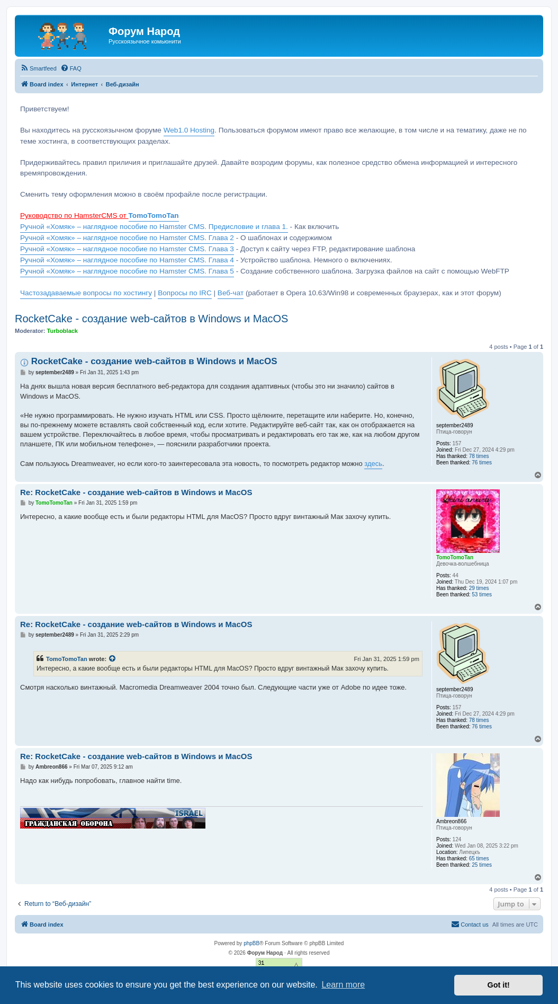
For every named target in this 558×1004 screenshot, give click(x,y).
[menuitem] (38, 68)
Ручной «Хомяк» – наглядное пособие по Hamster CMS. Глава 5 (127, 271)
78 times (479, 456)
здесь (373, 464)
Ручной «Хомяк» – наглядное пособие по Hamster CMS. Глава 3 (127, 249)
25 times (482, 865)
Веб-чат (231, 293)
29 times (479, 588)
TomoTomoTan (66, 659)
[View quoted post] (113, 659)
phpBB (251, 943)
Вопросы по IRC (185, 293)
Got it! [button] (499, 985)
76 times (482, 462)
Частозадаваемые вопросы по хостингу (86, 293)
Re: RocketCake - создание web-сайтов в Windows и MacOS (136, 492)
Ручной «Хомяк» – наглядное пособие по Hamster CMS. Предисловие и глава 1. (154, 227)
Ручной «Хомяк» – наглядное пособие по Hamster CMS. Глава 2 (127, 238)
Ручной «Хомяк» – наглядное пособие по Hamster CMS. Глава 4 (127, 260)
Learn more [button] (343, 984)
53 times (482, 594)
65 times (479, 858)
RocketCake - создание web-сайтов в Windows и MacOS (151, 318)
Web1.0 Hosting (189, 130)
